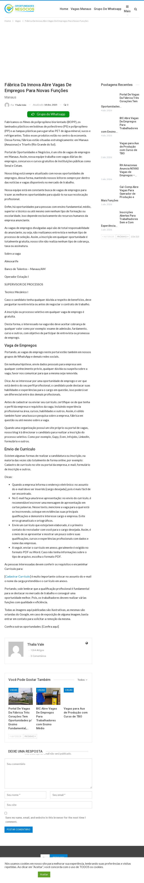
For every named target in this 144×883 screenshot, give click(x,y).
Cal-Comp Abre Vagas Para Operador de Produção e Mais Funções (119, 193)
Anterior (15, 736)
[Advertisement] (72, 51)
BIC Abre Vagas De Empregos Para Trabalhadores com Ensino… (120, 125)
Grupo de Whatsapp (107, 9)
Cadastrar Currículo (17, 576)
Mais (127, 9)
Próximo (30, 736)
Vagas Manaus (81, 9)
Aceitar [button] (44, 874)
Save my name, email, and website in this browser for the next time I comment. (45, 819)
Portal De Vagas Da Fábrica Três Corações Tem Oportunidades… (120, 100)
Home (64, 9)
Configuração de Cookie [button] (20, 874)
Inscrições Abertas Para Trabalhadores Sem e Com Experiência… (119, 219)
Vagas (13, 690)
